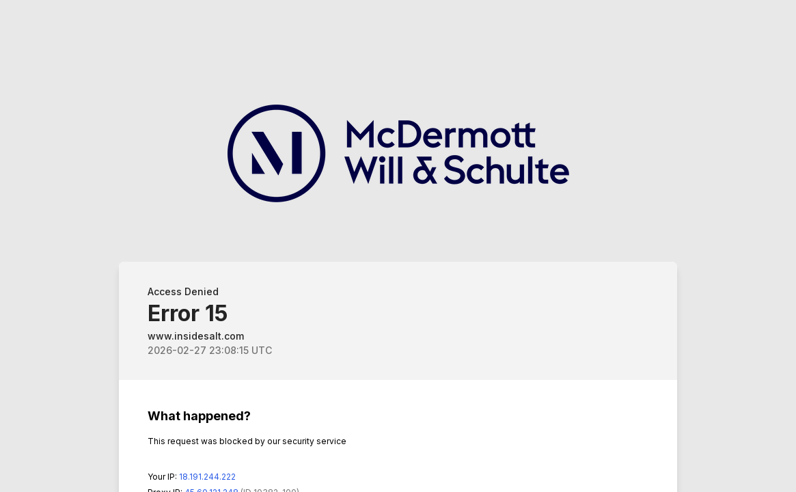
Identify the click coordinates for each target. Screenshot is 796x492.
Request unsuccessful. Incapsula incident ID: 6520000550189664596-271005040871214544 (398, 246)
